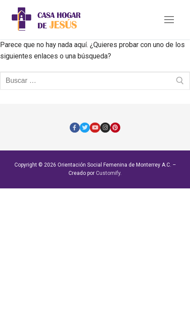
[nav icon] (169, 19)
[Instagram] (105, 128)
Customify (108, 173)
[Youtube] (95, 128)
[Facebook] (75, 128)
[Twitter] (85, 128)
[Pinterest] (115, 128)
